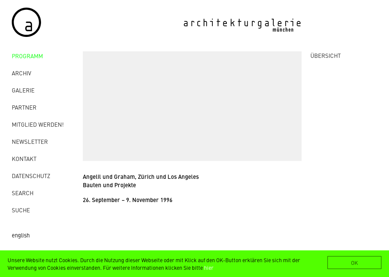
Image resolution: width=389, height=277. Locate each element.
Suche (21, 210)
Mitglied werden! (38, 124)
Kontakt (24, 158)
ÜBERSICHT (325, 55)
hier (208, 267)
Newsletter (30, 141)
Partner (24, 107)
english (21, 235)
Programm (27, 56)
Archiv (21, 73)
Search (22, 193)
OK (354, 262)
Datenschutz (31, 176)
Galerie (23, 90)
